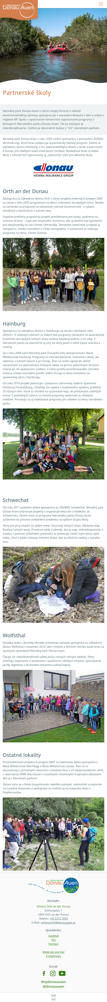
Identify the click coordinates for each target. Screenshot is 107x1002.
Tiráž (53, 995)
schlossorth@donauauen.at (58, 922)
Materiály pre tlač (53, 952)
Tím (53, 940)
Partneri (53, 944)
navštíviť (53, 936)
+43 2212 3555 (59, 918)
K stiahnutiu (53, 956)
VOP (53, 999)
